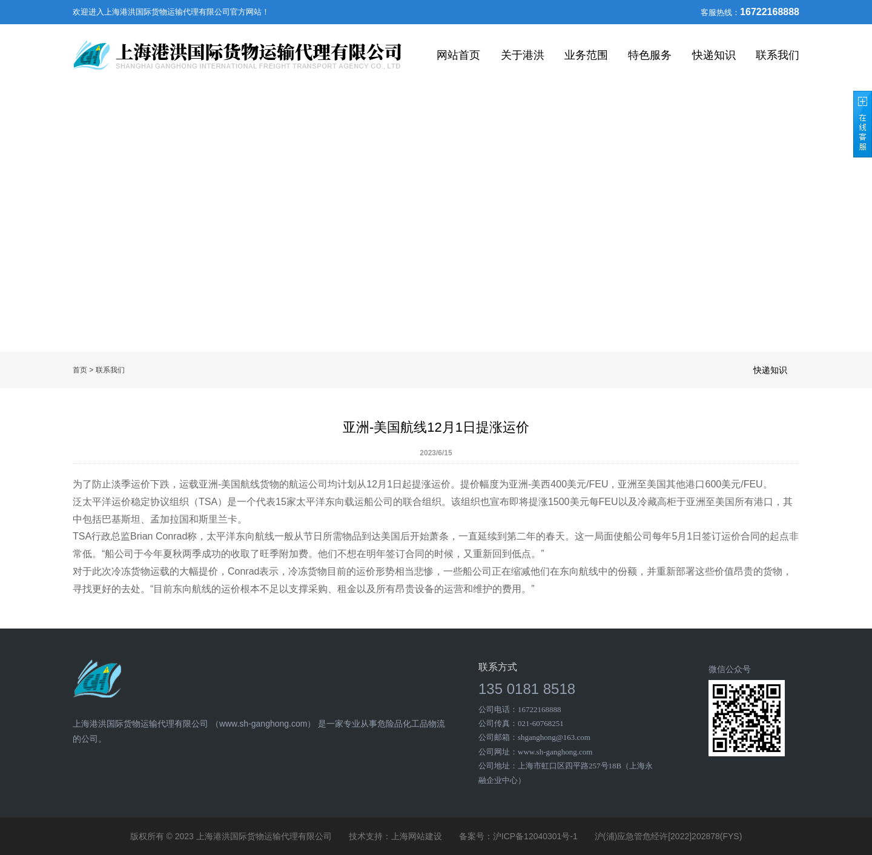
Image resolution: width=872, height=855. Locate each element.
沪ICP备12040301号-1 (535, 836)
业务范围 (586, 55)
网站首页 (458, 55)
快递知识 (714, 55)
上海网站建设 (416, 836)
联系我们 (777, 55)
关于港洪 (522, 55)
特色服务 (650, 55)
